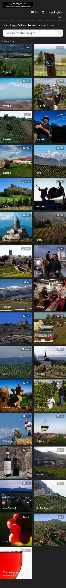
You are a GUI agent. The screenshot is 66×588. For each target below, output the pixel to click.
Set (36, 12)
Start (5, 25)
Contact (51, 25)
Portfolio (32, 25)
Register (58, 12)
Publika (4, 41)
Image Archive (18, 25)
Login (51, 12)
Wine (12, 41)
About (42, 25)
